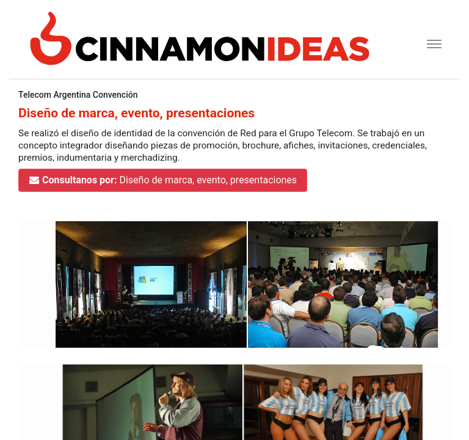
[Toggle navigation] (430, 42)
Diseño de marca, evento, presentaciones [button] (163, 180)
